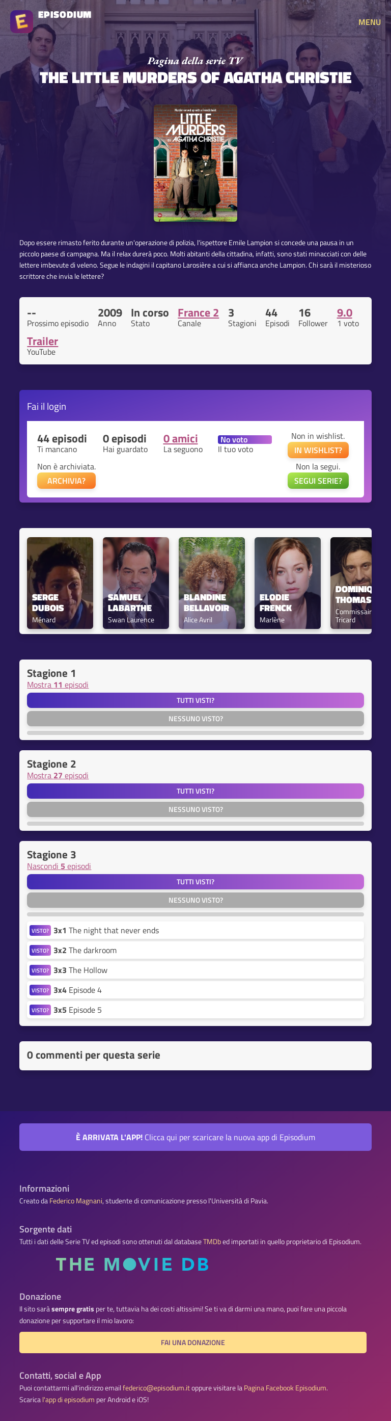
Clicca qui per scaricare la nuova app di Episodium (195, 1137)
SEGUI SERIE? (318, 481)
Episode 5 (77, 1010)
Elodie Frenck (276, 603)
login (56, 406)
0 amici (180, 438)
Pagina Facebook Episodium (285, 1387)
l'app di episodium (68, 1399)
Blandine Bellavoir (206, 603)
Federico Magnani (75, 1200)
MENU (369, 22)
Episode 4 (77, 990)
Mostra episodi (58, 684)
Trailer (42, 341)
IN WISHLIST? (318, 450)
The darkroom (85, 950)
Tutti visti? (195, 700)
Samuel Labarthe (130, 603)
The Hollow (80, 970)
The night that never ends (106, 930)
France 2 (198, 312)
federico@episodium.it (156, 1387)
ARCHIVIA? (66, 481)
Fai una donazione (193, 1342)
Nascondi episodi (59, 866)
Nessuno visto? (196, 718)
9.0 (344, 312)
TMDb (212, 1241)
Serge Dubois (48, 603)
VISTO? (40, 930)
